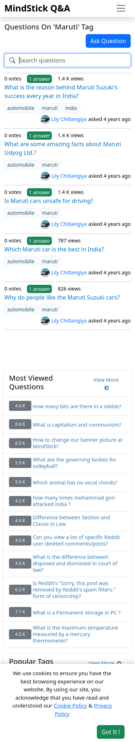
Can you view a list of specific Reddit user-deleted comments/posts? (76, 540)
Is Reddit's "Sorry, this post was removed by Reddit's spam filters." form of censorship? (74, 589)
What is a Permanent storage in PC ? (77, 612)
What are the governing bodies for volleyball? (74, 462)
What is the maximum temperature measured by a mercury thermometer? (75, 634)
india (71, 108)
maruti (50, 108)
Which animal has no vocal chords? (75, 482)
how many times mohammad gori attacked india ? (74, 501)
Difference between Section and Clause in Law (71, 520)
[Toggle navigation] (121, 8)
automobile (20, 108)
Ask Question (108, 41)
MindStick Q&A (37, 8)
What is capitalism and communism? (77, 425)
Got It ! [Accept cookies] (111, 732)
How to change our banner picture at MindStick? (77, 443)
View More (106, 383)
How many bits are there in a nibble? (77, 406)
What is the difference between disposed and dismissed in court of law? (75, 563)
